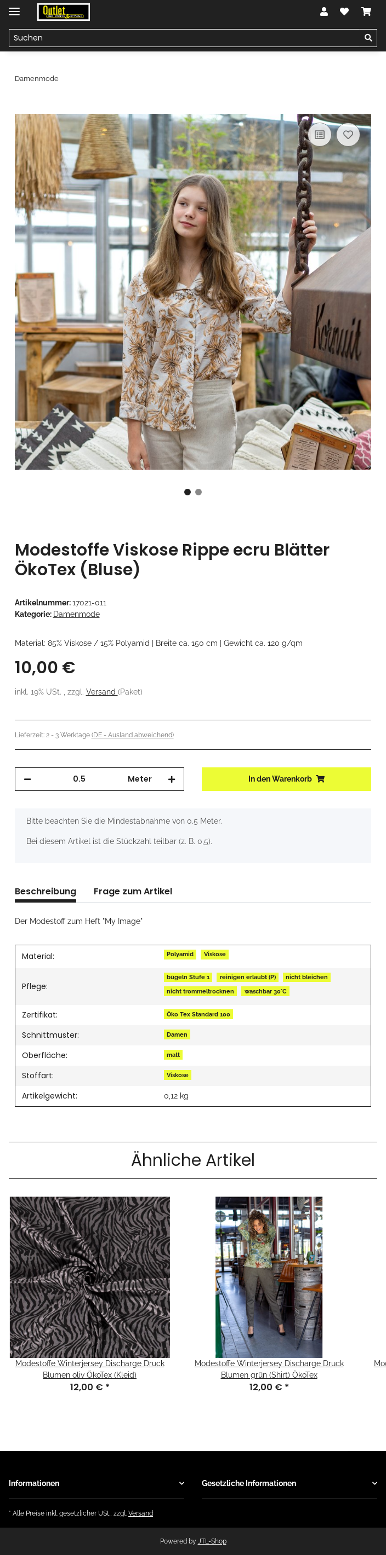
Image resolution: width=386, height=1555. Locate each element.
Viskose (215, 954)
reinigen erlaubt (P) (248, 977)
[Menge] (79, 779)
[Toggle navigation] (14, 7)
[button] (324, 12)
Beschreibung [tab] (45, 891)
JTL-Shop (212, 1541)
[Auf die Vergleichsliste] (320, 135)
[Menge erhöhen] (172, 779)
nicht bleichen (307, 977)
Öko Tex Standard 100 (198, 1014)
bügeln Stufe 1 (188, 977)
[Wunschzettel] (344, 12)
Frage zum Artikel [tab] (133, 891)
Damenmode (76, 614)
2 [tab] (198, 492)
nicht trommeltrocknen (200, 991)
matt (173, 1054)
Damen (177, 1034)
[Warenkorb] (366, 12)
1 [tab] (187, 492)
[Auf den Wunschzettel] (348, 135)
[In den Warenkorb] (23, 108)
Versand (102, 691)
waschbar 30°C (266, 991)
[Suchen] (184, 38)
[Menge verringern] (27, 779)
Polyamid (180, 954)
